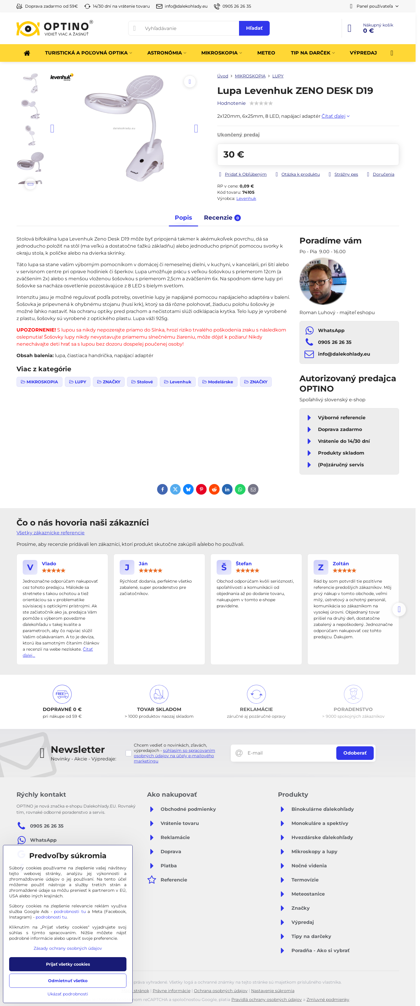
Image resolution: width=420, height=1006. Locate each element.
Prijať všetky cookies (68, 964)
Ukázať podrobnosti (67, 994)
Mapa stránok (135, 990)
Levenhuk (246, 198)
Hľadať (254, 28)
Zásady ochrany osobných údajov (68, 948)
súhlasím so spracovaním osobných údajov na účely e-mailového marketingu (174, 756)
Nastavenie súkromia (272, 990)
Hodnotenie (231, 103)
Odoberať (355, 753)
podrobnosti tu (70, 911)
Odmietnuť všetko (68, 980)
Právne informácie (171, 990)
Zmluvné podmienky (328, 999)
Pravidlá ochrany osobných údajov (266, 999)
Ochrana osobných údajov (221, 990)
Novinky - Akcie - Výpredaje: (83, 759)
